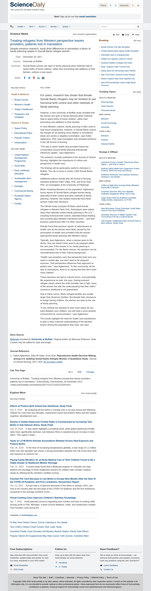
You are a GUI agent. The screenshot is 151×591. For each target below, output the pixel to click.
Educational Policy (23, 133)
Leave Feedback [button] (111, 565)
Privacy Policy (83, 577)
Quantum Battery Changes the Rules (116, 63)
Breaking (103, 40)
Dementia (105, 127)
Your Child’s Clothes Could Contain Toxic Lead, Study (36, 527)
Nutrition (104, 140)
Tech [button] (32, 26)
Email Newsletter (21, 565)
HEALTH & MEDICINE (107, 98)
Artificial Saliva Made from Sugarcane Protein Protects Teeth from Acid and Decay (120, 169)
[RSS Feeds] (133, 5)
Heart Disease (107, 106)
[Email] (43, 78)
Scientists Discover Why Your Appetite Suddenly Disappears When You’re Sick (118, 192)
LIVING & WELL (105, 131)
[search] (138, 26)
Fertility (17, 203)
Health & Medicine (20, 94)
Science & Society (20, 123)
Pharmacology (107, 102)
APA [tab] (79, 372)
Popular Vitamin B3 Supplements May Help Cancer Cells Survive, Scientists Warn (49, 536)
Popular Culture (22, 138)
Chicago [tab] (90, 372)
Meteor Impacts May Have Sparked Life (118, 79)
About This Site (39, 577)
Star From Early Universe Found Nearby (118, 75)
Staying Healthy (107, 144)
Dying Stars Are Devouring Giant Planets (118, 71)
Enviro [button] (42, 26)
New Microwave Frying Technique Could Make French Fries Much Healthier (120, 209)
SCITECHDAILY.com (29, 515)
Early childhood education (21, 172)
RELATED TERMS (18, 149)
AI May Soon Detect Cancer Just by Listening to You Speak (38, 522)
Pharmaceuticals (108, 110)
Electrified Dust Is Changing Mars (115, 55)
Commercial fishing (23, 191)
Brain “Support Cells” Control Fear (115, 67)
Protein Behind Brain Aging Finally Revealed (119, 51)
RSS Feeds (19, 569)
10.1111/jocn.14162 (53, 362)
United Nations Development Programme (21, 158)
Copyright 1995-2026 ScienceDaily (27, 581)
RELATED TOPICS (18, 88)
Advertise (70, 577)
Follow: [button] (103, 5)
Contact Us (108, 569)
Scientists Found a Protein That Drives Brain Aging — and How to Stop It (119, 163)
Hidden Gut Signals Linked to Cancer (116, 59)
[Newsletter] (138, 5)
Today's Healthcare (23, 109)
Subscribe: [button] (124, 5)
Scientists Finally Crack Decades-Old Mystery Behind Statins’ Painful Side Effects (49, 531)
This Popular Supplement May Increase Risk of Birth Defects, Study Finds (121, 222)
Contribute (59, 577)
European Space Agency (22, 197)
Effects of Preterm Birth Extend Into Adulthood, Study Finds (41, 406)
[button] (116, 35)
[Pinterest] (34, 78)
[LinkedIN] (38, 78)
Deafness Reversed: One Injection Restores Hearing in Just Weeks (119, 176)
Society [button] (54, 26)
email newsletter (87, 16)
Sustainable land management (22, 180)
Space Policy (20, 128)
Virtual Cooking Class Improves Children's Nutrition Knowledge (43, 498)
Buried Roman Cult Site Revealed (115, 47)
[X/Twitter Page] (115, 5)
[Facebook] (24, 78)
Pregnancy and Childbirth (21, 115)
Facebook (63, 563)
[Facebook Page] (110, 5)
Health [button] (21, 26)
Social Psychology (109, 123)
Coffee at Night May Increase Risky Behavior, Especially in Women (120, 186)
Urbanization (20, 142)
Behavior (105, 119)
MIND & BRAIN (104, 115)
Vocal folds (19, 166)
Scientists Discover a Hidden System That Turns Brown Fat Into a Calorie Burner (118, 216)
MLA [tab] (70, 372)
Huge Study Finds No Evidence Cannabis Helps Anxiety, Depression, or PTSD (118, 199)
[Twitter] (29, 78)
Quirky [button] (66, 26)
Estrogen (18, 186)
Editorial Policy (98, 577)
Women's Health (22, 104)
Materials (14, 339)
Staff (51, 577)
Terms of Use (112, 577)
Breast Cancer (21, 100)
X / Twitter (63, 567)
